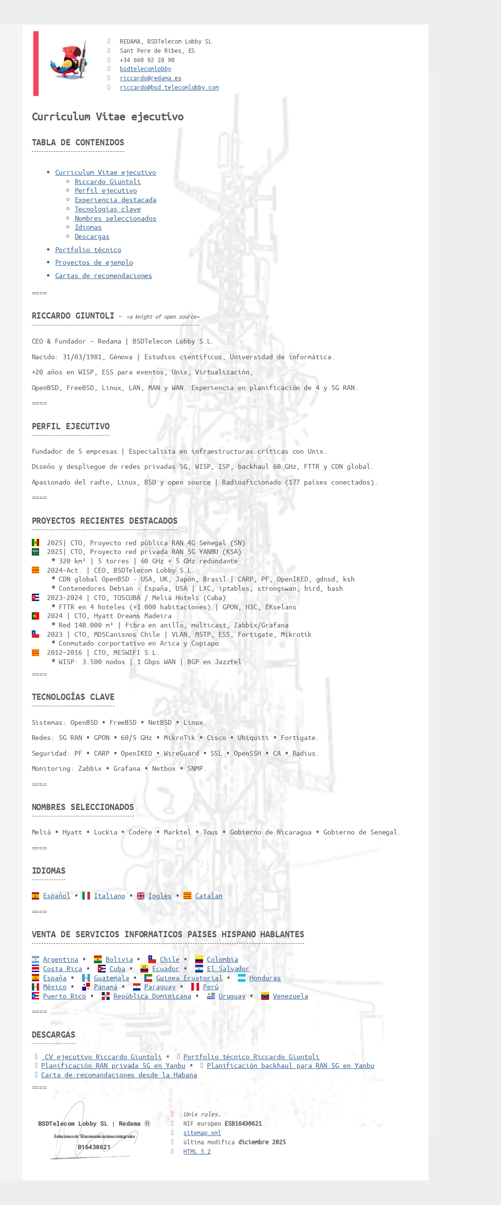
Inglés (160, 895)
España (55, 977)
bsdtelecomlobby (145, 68)
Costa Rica (62, 968)
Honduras (265, 977)
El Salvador (228, 968)
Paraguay (160, 986)
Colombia (222, 958)
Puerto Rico (64, 995)
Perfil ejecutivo (106, 189)
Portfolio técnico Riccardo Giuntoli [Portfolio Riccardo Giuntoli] (246, 1056)
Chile (170, 958)
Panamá (105, 986)
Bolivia (119, 958)
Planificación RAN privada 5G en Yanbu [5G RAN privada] (108, 1065)
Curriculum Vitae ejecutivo (106, 171)
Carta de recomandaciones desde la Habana (114, 1074)
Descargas (92, 236)
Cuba (117, 968)
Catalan (209, 895)
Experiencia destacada (116, 199)
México (55, 986)
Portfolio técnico (88, 249)
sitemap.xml (202, 1132)
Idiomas (88, 226)
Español (56, 895)
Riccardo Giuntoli (108, 181)
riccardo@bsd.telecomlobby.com (169, 87)
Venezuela (290, 995)
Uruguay (232, 995)
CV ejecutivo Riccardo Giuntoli (97, 1056)
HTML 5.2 (197, 1151)
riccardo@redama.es (150, 77)
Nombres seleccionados (116, 217)
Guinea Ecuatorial (189, 977)
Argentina (60, 958)
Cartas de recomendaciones (104, 275)
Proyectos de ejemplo (94, 261)
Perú (211, 986)
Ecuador (166, 968)
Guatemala (111, 977)
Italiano (109, 895)
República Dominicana (152, 995)
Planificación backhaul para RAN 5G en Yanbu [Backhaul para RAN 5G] (285, 1065)
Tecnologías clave (108, 208)
